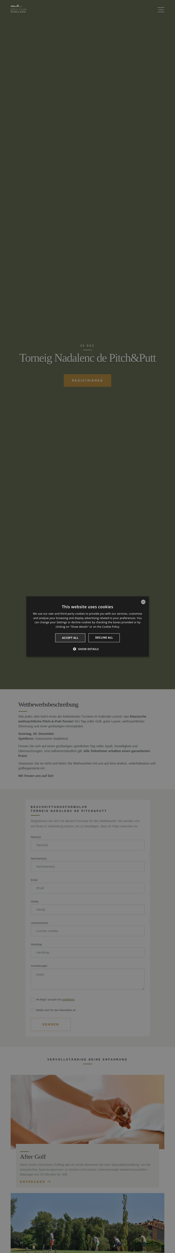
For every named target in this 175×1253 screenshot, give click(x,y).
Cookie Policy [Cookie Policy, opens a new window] (110, 627)
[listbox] (143, 602)
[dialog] (87, 626)
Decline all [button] (104, 637)
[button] (87, 649)
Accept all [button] (70, 638)
